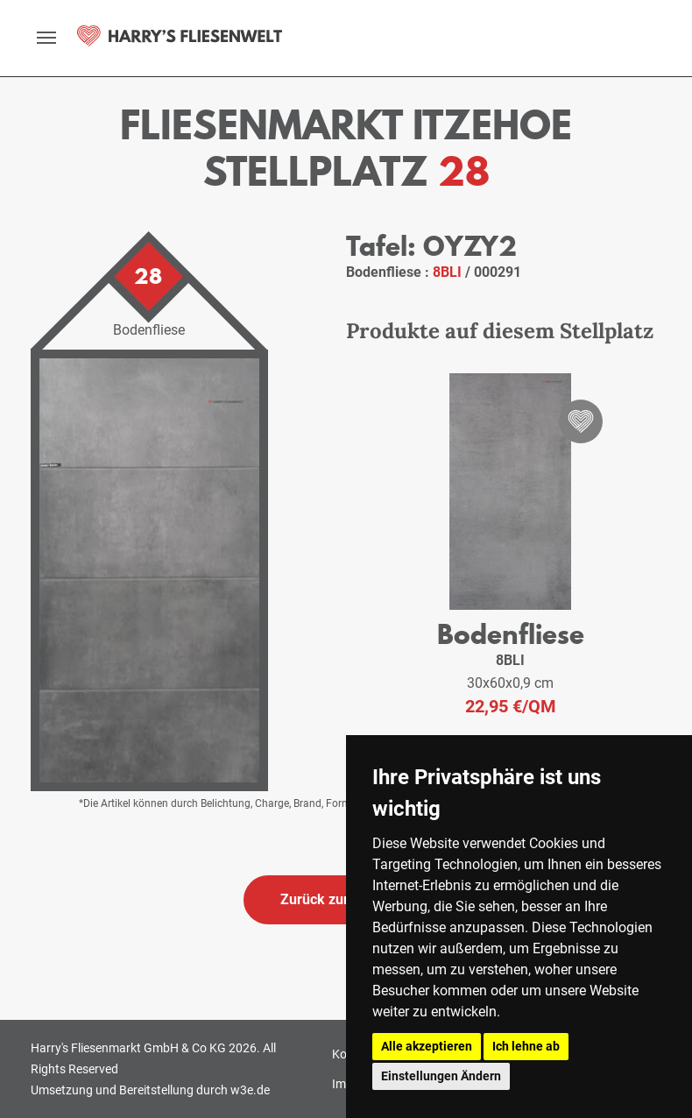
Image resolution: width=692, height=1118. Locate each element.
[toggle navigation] (46, 38)
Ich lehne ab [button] (526, 1046)
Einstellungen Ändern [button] (441, 1076)
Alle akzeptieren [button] (426, 1046)
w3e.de (250, 1090)
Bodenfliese (510, 634)
